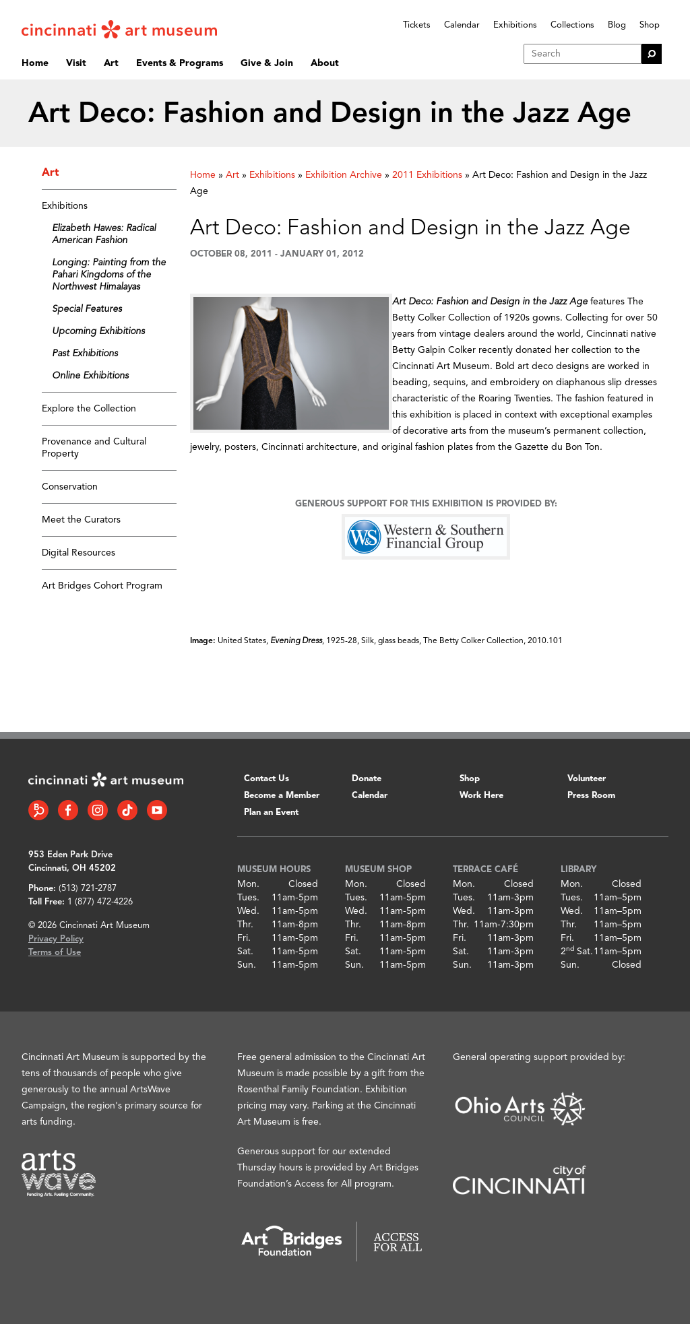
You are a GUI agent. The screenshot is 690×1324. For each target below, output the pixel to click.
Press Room (591, 795)
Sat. (245, 951)
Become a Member (281, 795)
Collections (572, 25)
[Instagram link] (98, 810)
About (325, 63)
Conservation (70, 487)
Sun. (246, 965)
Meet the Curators (81, 520)
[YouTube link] (157, 810)
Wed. (248, 911)
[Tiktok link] (127, 810)
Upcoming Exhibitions (98, 331)
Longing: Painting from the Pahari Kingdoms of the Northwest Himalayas (109, 275)
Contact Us (266, 778)
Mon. (248, 884)
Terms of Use (54, 952)
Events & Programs (179, 63)
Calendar (462, 25)
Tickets (417, 25)
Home (35, 63)
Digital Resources (78, 553)
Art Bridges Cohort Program (102, 586)
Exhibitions (515, 25)
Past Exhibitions (85, 353)
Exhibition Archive (343, 175)
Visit (76, 63)
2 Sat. (577, 951)
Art (111, 63)
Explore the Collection (89, 408)
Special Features (87, 309)
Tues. (248, 897)
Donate (366, 778)
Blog (617, 25)
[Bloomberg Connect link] (38, 810)
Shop (649, 25)
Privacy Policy (56, 939)
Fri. (244, 938)
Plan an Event (271, 812)
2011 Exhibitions (427, 175)
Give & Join (267, 63)
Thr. (245, 924)
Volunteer (586, 778)
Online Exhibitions (90, 375)
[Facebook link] (68, 810)
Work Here (481, 795)
